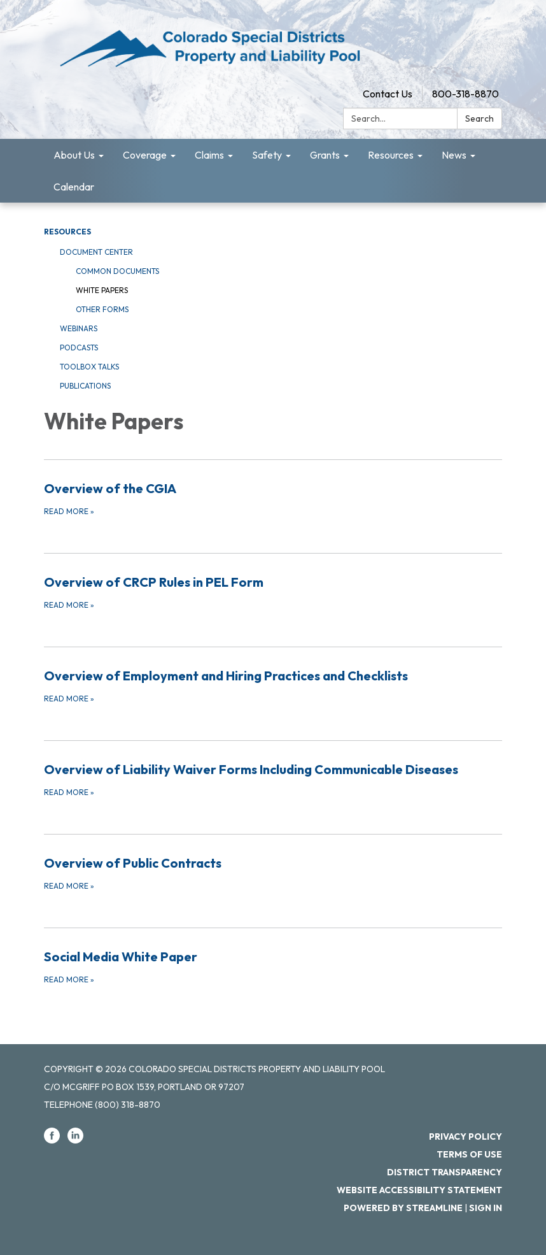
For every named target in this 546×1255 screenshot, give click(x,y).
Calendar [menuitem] (73, 186)
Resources (67, 231)
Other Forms (102, 309)
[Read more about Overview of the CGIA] (273, 498)
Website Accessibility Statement (419, 1190)
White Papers (102, 290)
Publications (85, 386)
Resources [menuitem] (391, 154)
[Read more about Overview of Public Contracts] (273, 873)
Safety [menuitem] (267, 154)
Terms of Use (469, 1154)
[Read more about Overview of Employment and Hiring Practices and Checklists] (273, 685)
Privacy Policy (465, 1136)
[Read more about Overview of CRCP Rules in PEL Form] (273, 592)
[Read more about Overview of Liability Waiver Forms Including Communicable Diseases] (273, 779)
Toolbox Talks (89, 366)
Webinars (78, 328)
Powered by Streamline (403, 1208)
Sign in (485, 1208)
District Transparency (444, 1172)
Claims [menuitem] (209, 154)
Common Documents (117, 271)
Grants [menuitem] (325, 154)
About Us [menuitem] (74, 154)
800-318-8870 (465, 93)
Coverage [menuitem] (145, 154)
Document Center (96, 252)
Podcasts (79, 347)
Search (479, 118)
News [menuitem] (454, 154)
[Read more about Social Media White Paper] (273, 966)
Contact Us (387, 93)
